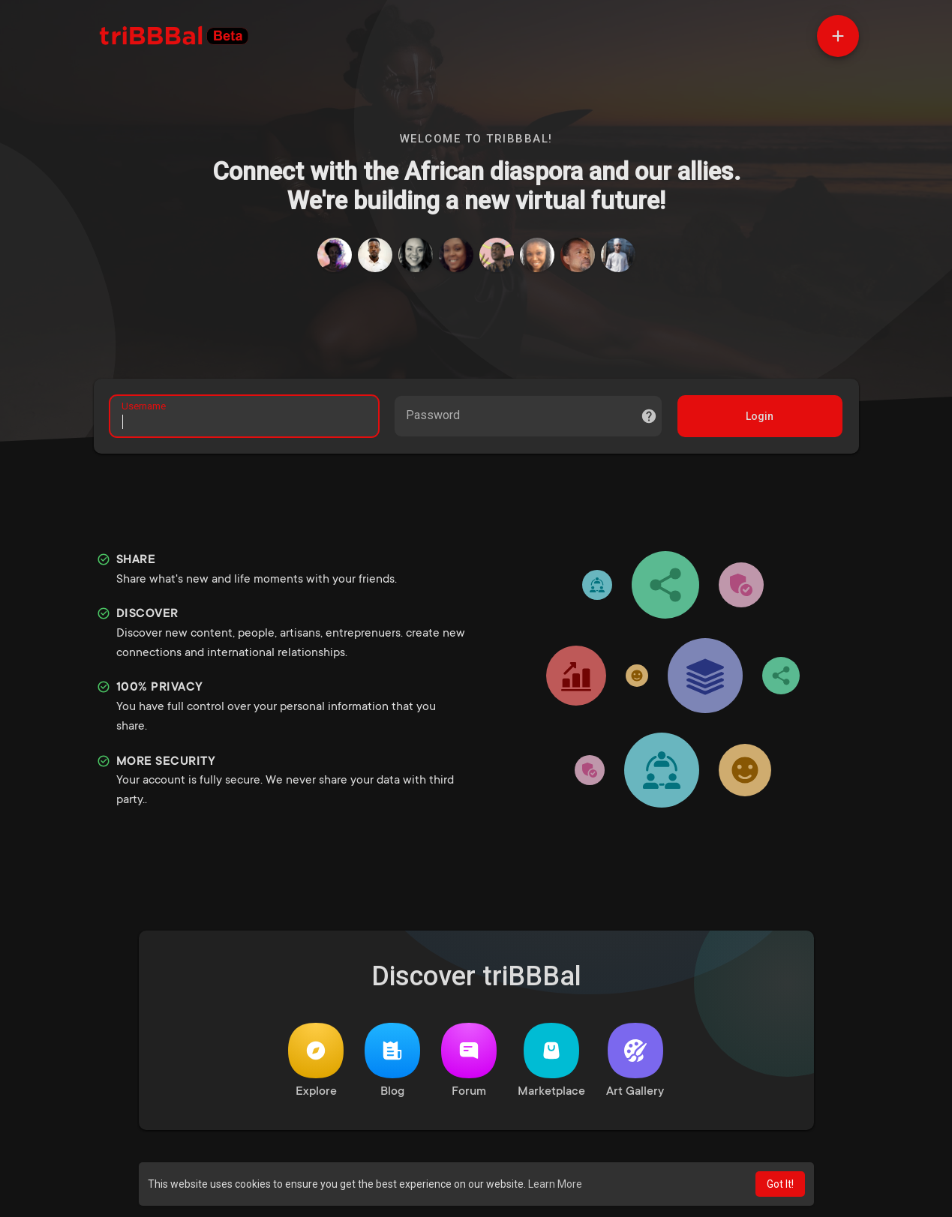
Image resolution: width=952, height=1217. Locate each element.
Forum (469, 1065)
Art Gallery (635, 1065)
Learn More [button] (555, 1184)
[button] (838, 36)
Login (757, 418)
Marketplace (551, 1065)
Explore (316, 1065)
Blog (392, 1065)
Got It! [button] (780, 1184)
